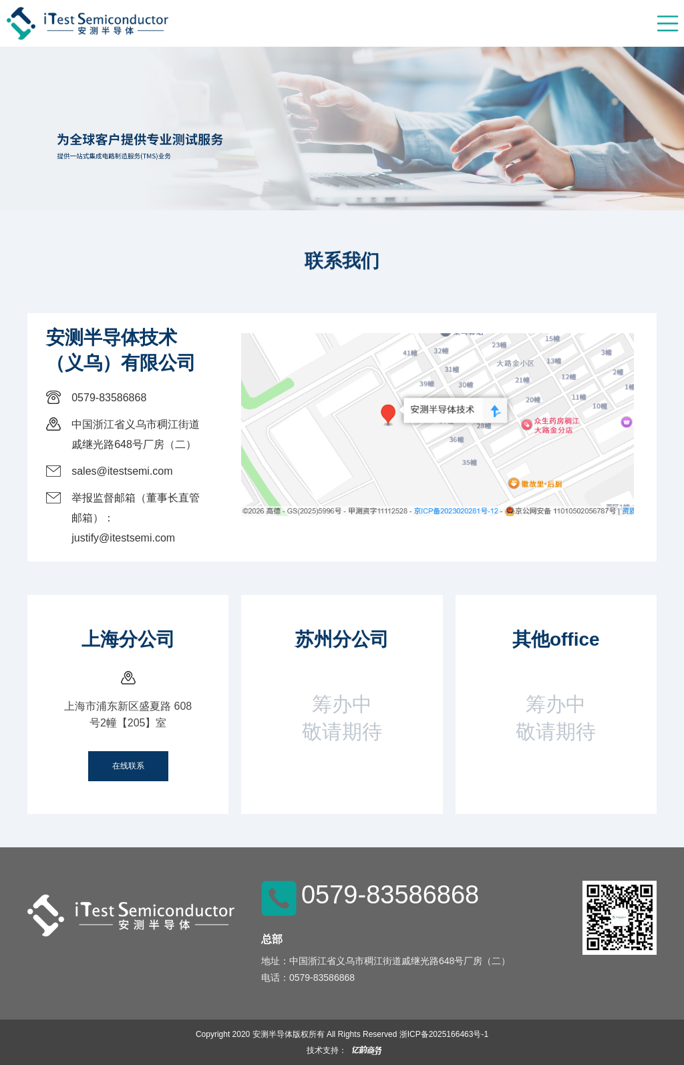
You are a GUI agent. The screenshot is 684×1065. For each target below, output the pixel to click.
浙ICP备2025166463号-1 (443, 1034)
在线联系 (128, 766)
